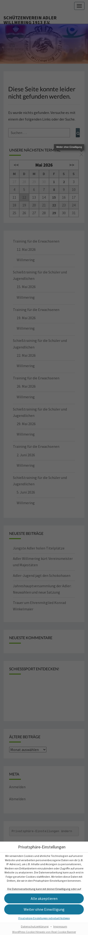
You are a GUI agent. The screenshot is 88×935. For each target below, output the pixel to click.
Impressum (60, 931)
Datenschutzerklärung (35, 931)
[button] (44, 914)
